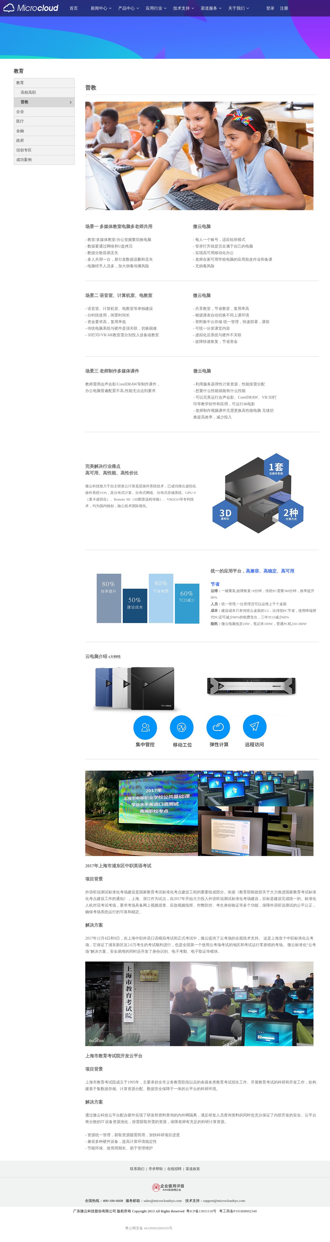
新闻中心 (101, 8)
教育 (20, 83)
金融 (20, 131)
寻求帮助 (155, 1169)
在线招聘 (174, 1169)
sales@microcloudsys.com (163, 1201)
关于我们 (238, 8)
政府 (20, 140)
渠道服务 (211, 8)
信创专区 (24, 150)
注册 (284, 8)
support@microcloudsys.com (224, 1201)
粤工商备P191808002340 (238, 1211)
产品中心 (128, 8)
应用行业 (156, 8)
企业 (20, 112)
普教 (24, 102)
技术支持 (183, 8)
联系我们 (137, 1169)
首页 (74, 8)
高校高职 (28, 92)
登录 (270, 8)
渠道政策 (193, 1169)
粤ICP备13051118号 (201, 1211)
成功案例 (24, 160)
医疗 (20, 121)
